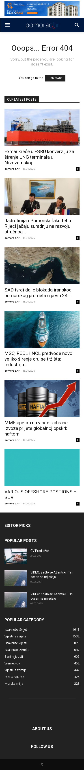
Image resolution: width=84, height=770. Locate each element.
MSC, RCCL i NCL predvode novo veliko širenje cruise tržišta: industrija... (38, 359)
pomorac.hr (11, 168)
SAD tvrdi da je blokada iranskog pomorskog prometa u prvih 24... (37, 292)
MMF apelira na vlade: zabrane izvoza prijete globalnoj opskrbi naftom (36, 428)
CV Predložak (39, 551)
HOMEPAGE (55, 78)
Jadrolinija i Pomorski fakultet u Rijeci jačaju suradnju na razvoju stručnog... (37, 226)
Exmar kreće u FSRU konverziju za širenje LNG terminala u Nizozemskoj (39, 157)
